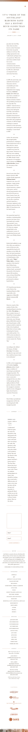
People (14, 609)
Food (14, 590)
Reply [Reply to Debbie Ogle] (10, 425)
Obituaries (14, 605)
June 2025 (14, 635)
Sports (14, 611)
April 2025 (14, 639)
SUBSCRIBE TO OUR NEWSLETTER (14, 567)
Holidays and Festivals (14, 596)
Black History (14, 581)
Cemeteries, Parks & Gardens (14, 585)
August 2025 (14, 630)
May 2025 (14, 637)
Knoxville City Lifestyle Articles (14, 600)
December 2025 (14, 621)
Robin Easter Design (15, 678)
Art (14, 576)
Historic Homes (14, 594)
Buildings (14, 583)
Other (19, 35)
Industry (14, 598)
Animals (14, 574)
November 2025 (14, 624)
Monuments (14, 603)
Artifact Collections (14, 579)
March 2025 (14, 641)
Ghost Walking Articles (14, 592)
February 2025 (14, 643)
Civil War (14, 587)
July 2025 (14, 632)
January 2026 (14, 619)
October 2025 (14, 626)
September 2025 (14, 628)
